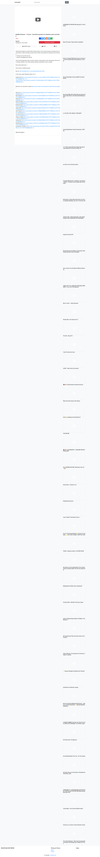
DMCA (52, 850)
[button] (67, 2)
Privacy (52, 851)
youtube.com (53, 855)
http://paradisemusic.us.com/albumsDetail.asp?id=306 (31, 71)
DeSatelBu (17, 2)
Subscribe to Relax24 (49, 42)
